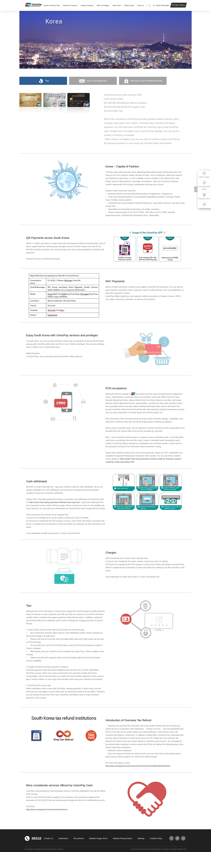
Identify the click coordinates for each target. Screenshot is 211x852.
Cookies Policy (156, 838)
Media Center (129, 5)
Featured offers (204, 196)
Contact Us (48, 838)
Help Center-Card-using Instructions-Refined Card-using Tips (54, 502)
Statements (63, 838)
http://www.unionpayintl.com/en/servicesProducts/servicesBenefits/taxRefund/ (137, 766)
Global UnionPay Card (52, 5)
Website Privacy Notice (122, 838)
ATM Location (204, 175)
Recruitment (78, 838)
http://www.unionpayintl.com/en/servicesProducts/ (46, 809)
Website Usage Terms (98, 838)
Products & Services (70, 5)
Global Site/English (162, 5)
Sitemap (141, 838)
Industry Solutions (87, 5)
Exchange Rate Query (204, 185)
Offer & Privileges (103, 5)
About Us (140, 5)
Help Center (116, 5)
